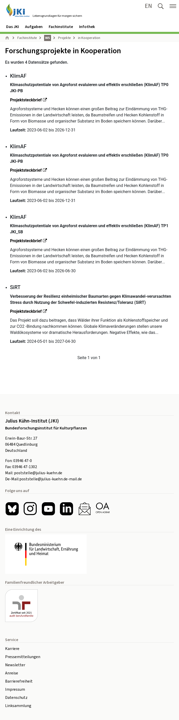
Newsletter (15, 665)
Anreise (11, 673)
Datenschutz (16, 697)
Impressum (15, 689)
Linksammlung (18, 706)
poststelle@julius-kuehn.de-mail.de (50, 479)
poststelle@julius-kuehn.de (38, 473)
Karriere (12, 648)
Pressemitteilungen (22, 657)
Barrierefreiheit (19, 681)
